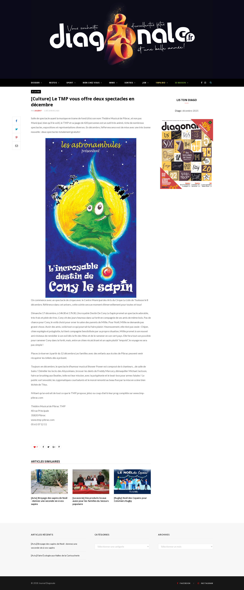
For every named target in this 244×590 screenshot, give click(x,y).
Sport (69, 82)
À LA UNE (36, 91)
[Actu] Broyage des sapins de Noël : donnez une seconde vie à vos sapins (49, 501)
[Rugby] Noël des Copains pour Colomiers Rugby (130, 499)
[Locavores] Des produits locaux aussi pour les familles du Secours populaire (91, 501)
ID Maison (180, 82)
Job (144, 82)
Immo (112, 82)
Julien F (38, 111)
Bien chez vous (91, 82)
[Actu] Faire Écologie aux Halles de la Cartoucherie (55, 555)
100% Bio (160, 82)
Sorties (128, 82)
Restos (53, 82)
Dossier (35, 82)
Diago (178, 110)
